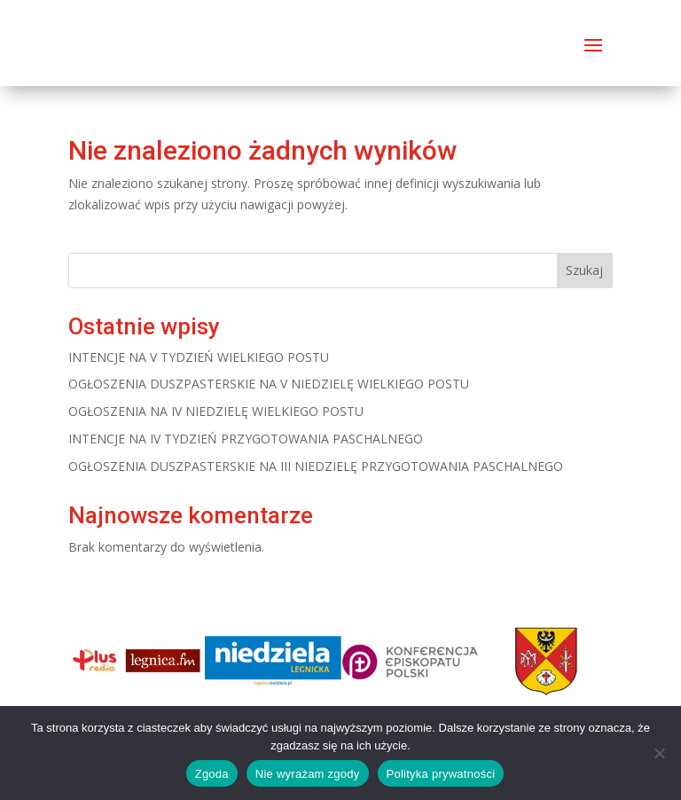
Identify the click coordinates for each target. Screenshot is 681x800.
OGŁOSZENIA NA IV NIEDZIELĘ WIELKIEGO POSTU (216, 411)
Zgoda (212, 773)
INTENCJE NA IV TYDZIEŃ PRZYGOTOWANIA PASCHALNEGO (245, 438)
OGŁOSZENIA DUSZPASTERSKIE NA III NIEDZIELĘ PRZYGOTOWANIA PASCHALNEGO (315, 466)
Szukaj (584, 270)
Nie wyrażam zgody (307, 773)
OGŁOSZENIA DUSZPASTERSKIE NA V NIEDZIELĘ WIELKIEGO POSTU (268, 383)
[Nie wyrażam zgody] (659, 753)
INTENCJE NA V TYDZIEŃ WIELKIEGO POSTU (198, 357)
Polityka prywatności (441, 773)
